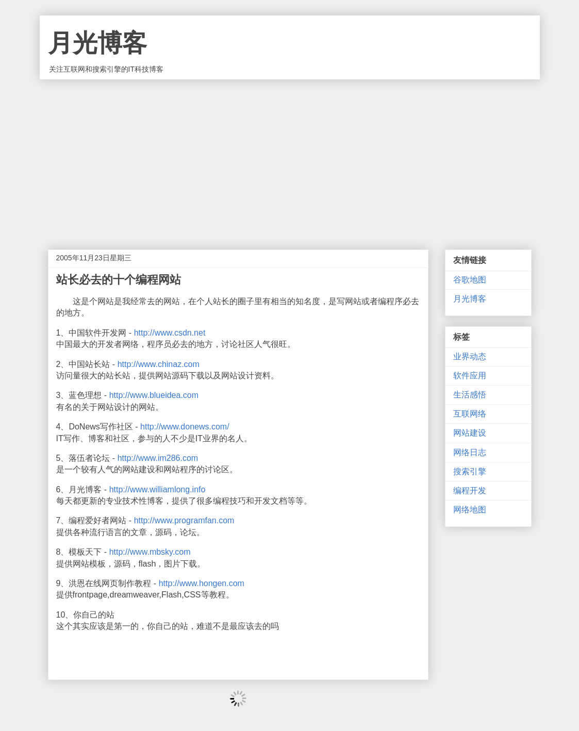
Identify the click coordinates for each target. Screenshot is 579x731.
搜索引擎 (469, 471)
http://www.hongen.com (201, 583)
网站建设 (469, 432)
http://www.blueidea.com (153, 395)
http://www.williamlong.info (157, 489)
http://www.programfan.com (184, 520)
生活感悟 (469, 394)
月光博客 (97, 43)
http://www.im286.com (158, 458)
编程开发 (469, 490)
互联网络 (469, 413)
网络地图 (469, 509)
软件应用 (469, 375)
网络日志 (469, 452)
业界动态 (469, 356)
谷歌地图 (469, 279)
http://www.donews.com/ (184, 426)
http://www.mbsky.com (150, 551)
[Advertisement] (290, 157)
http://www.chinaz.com (159, 364)
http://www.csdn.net (170, 332)
